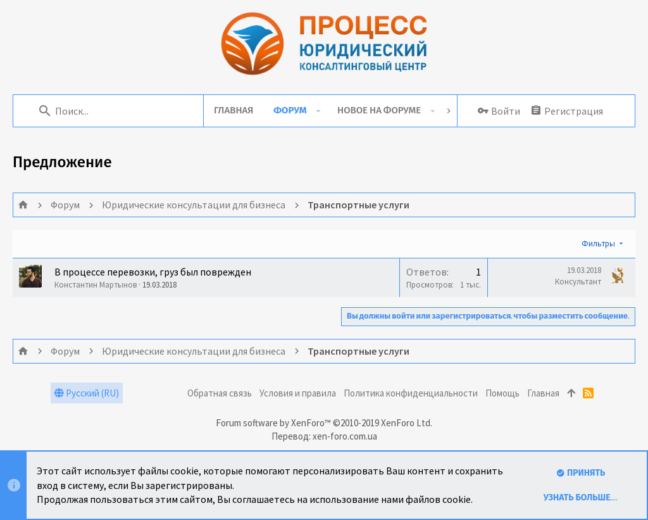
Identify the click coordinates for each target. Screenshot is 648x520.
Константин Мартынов (95, 284)
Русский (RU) (86, 393)
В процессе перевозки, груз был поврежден (152, 271)
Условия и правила (297, 393)
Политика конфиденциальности (411, 393)
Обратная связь (219, 393)
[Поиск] (114, 110)
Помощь (502, 393)
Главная (543, 393)
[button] (318, 111)
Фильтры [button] (598, 243)
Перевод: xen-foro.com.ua (324, 436)
